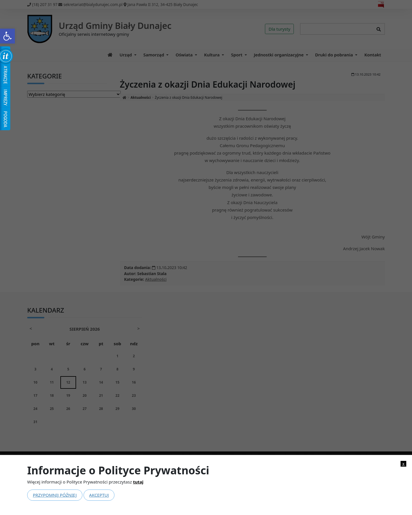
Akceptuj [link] (99, 495)
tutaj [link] (138, 482)
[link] (7, 36)
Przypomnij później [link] (55, 495)
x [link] (403, 463)
